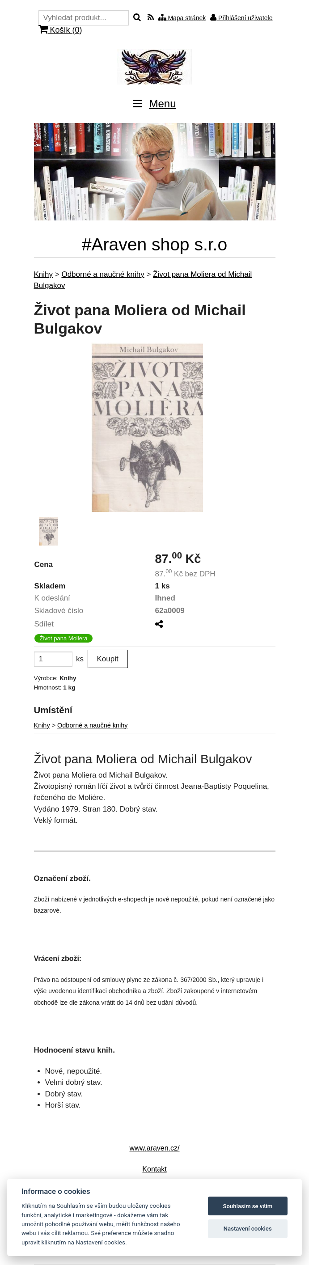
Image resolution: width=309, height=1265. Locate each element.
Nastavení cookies (248, 1228)
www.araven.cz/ (154, 1148)
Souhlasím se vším (247, 1206)
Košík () (60, 30)
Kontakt (154, 1169)
